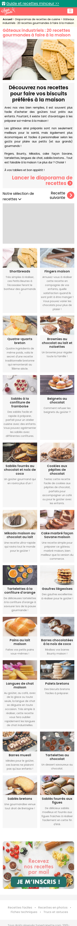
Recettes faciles (20, 907)
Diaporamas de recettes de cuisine (38, 19)
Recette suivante (62, 195)
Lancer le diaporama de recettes (42, 180)
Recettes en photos (53, 907)
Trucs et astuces (55, 912)
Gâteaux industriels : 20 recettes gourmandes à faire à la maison (38, 21)
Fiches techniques (24, 912)
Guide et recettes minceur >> (32, 3)
